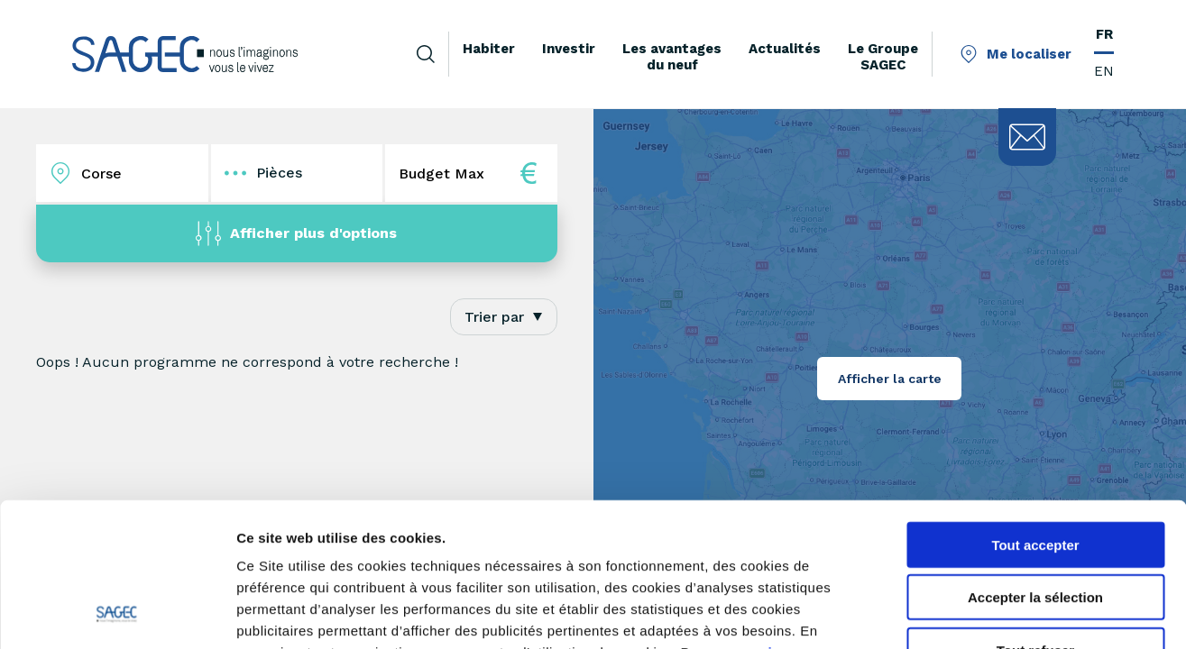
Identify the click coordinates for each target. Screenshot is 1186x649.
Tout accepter (1035, 411)
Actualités (785, 49)
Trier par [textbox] (494, 316)
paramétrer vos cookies (367, 540)
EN (1104, 71)
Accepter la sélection (1035, 464)
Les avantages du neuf (672, 57)
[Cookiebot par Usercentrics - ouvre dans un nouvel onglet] (117, 613)
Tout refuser (1035, 517)
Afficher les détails (993, 613)
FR (1104, 34)
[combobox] (503, 316)
